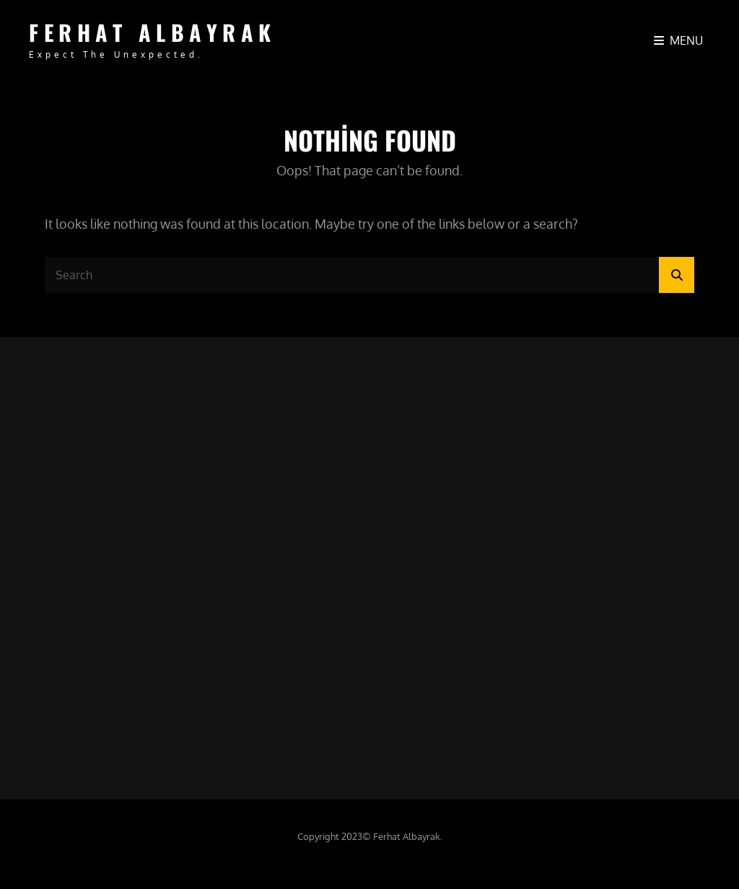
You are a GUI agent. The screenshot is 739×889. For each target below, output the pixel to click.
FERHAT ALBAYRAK (152, 32)
